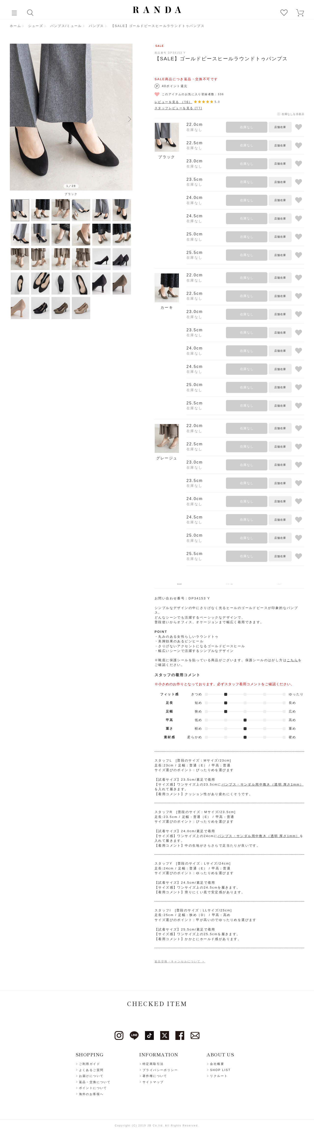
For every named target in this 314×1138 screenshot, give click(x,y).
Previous (13, 119)
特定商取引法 (153, 1067)
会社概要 (217, 1067)
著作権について (155, 1079)
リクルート (219, 1079)
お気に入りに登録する (298, 127)
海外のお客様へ (91, 1097)
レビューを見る (173, 102)
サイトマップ (153, 1085)
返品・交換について (95, 1085)
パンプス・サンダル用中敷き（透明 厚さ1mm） (263, 787)
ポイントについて (93, 1091)
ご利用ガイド (89, 1067)
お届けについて (91, 1079)
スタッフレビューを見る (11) (178, 108)
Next (129, 119)
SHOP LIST (220, 1073)
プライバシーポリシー (160, 1073)
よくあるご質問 (91, 1073)
